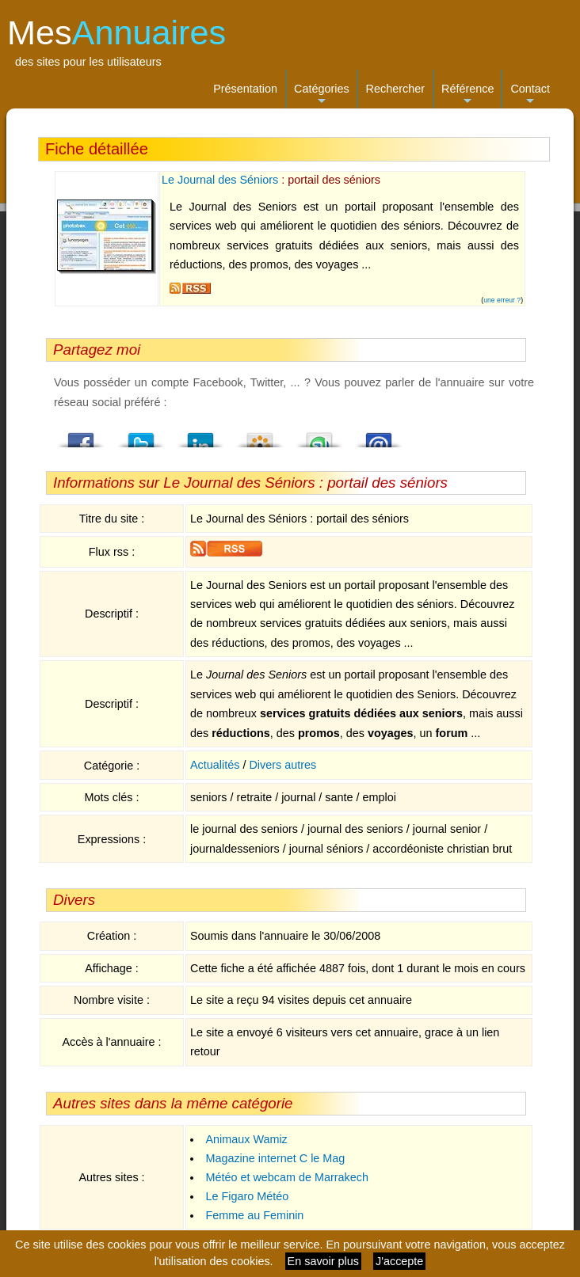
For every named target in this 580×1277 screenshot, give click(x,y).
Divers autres (282, 764)
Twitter (141, 435)
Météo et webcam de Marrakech (286, 1177)
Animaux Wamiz (246, 1139)
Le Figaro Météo (246, 1196)
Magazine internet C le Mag (275, 1158)
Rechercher (395, 88)
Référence (467, 95)
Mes (116, 32)
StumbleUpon (319, 435)
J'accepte (399, 1261)
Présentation (245, 88)
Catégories (321, 95)
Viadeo (260, 435)
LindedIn (200, 435)
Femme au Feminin (254, 1215)
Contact (530, 95)
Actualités (214, 764)
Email (378, 435)
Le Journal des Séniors (220, 179)
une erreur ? (502, 300)
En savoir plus (323, 1261)
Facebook (81, 435)
